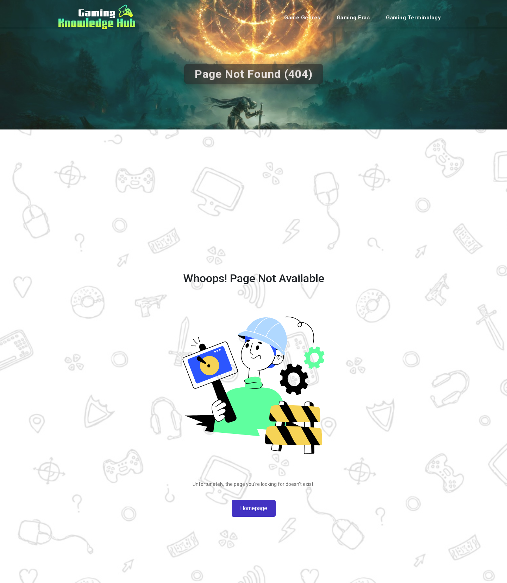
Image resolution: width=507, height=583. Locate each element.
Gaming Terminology (413, 17)
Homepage (253, 508)
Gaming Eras (353, 17)
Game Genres (302, 17)
